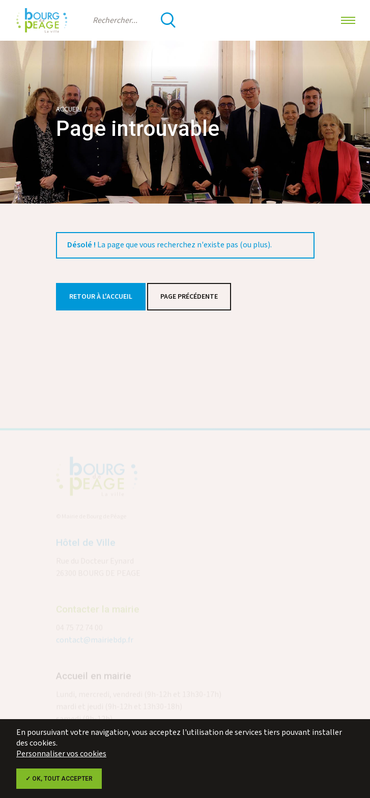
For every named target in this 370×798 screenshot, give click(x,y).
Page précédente (189, 296)
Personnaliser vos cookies (61, 754)
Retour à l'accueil (100, 296)
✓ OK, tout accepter (59, 778)
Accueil (68, 109)
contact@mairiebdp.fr (94, 643)
